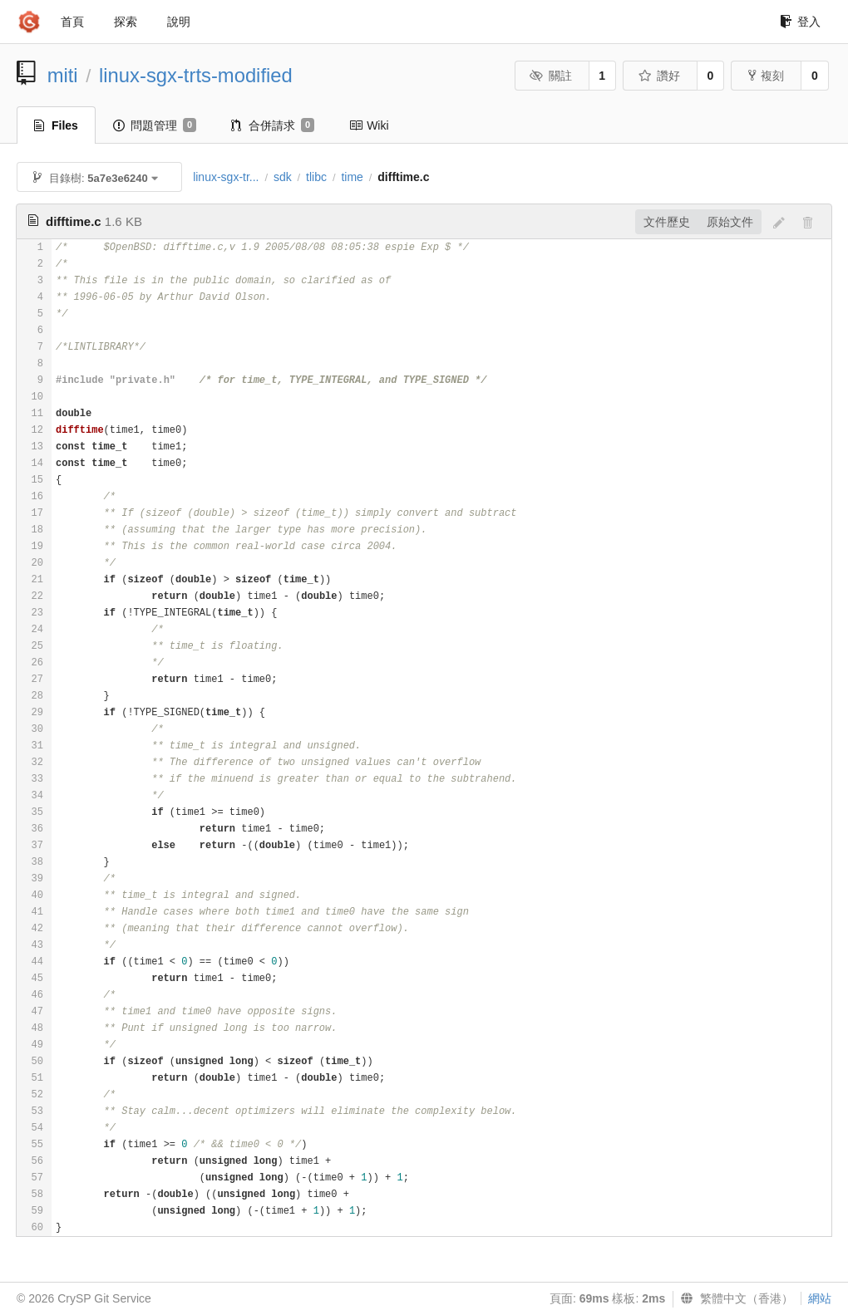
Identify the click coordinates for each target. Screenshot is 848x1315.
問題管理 (154, 125)
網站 (819, 1298)
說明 (178, 21)
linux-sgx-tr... (226, 177)
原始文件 (730, 221)
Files (56, 125)
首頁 (72, 21)
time (351, 177)
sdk (283, 177)
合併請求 (272, 125)
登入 (800, 21)
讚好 (659, 75)
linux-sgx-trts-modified (196, 75)
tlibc (316, 177)
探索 (125, 21)
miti (62, 75)
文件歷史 (666, 221)
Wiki (368, 125)
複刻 (766, 75)
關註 (551, 75)
